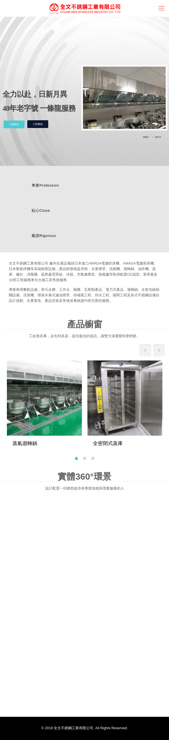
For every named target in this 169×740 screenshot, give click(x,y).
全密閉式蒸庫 (108, 443)
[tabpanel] (44, 406)
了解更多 (14, 124)
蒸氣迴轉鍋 (24, 443)
